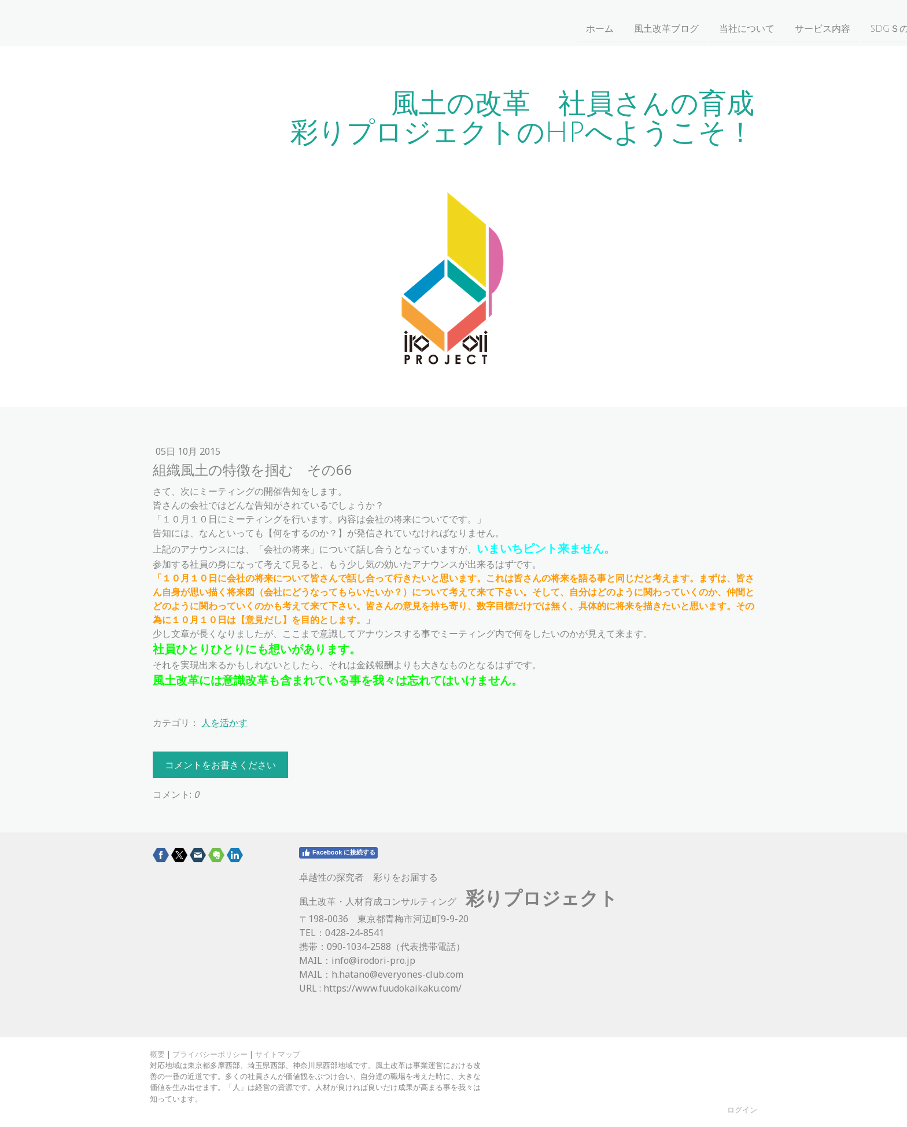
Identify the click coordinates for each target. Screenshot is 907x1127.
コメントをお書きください (220, 764)
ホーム (251, 22)
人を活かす (224, 722)
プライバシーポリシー (210, 1054)
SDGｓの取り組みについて (578, 22)
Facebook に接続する (338, 852)
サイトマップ (277, 1054)
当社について (398, 22)
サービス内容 (474, 22)
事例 (739, 22)
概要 (157, 1054)
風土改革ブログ (317, 22)
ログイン (742, 1109)
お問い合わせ (682, 22)
